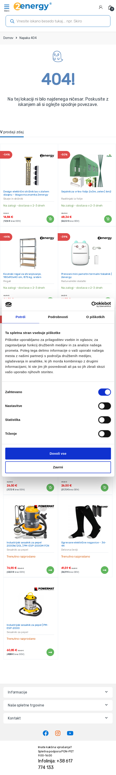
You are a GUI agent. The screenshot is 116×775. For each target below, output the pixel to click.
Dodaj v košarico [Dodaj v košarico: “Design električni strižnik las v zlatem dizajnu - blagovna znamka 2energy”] (50, 219)
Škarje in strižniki (13, 198)
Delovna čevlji (69, 549)
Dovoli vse (58, 453)
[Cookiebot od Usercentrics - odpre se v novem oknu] (91, 304)
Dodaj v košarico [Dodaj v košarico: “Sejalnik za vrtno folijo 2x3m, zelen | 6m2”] (108, 219)
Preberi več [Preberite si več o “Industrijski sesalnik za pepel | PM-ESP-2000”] (50, 652)
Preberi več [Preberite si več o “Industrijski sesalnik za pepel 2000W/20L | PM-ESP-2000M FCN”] (50, 570)
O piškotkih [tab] (95, 317)
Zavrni (58, 467)
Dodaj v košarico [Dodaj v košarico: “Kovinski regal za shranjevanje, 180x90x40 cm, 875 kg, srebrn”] (50, 487)
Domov (8, 38)
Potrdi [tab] (20, 317)
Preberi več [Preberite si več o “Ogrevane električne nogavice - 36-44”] (104, 570)
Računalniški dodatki (73, 281)
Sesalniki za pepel (17, 549)
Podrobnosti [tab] (58, 317)
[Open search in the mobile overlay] (58, 21)
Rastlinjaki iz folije (72, 198)
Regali (7, 281)
